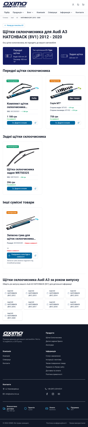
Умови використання (77, 423)
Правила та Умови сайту (55, 367)
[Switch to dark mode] (78, 5)
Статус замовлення (53, 356)
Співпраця (52, 12)
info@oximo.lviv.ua (12, 394)
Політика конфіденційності (56, 423)
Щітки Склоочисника (54, 338)
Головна (5, 17)
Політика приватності (54, 374)
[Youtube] (59, 394)
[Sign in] (73, 5)
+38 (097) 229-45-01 (55, 389)
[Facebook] (47, 394)
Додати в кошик (19, 123)
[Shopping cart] (83, 5)
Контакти (80, 12)
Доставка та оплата (53, 371)
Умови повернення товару (56, 363)
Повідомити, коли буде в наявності (19, 255)
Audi (12, 17)
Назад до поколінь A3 (13, 25)
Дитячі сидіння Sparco (54, 341)
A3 (17, 17)
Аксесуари (50, 345)
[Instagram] (53, 394)
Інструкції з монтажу (53, 360)
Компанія (41, 12)
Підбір (7, 12)
